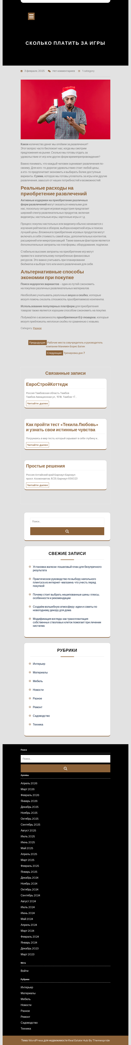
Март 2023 (27, 954)
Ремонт (37, 707)
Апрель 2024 (29, 925)
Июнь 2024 (28, 913)
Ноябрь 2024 (29, 883)
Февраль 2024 (30, 936)
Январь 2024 (29, 942)
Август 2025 (28, 830)
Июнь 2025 (28, 842)
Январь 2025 (29, 871)
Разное (37, 328)
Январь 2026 (29, 801)
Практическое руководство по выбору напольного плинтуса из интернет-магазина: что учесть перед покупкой (64, 582)
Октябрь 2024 (29, 889)
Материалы (40, 672)
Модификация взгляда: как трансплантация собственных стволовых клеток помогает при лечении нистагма (67, 622)
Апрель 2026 (29, 783)
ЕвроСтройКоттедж (47, 384)
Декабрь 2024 (29, 877)
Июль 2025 (28, 836)
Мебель (38, 681)
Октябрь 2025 (30, 818)
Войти (24, 970)
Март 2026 (28, 789)
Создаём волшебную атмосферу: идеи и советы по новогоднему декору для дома (65, 608)
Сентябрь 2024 (30, 895)
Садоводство (41, 715)
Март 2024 (27, 930)
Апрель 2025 (29, 854)
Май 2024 (27, 919)
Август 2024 (28, 901)
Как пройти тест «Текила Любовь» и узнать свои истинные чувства (62, 427)
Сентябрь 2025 (30, 824)
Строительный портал (65, 8)
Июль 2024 (28, 907)
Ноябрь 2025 (29, 812)
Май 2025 (27, 848)
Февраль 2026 (30, 795)
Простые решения (45, 466)
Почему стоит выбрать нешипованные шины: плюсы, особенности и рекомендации (66, 596)
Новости (38, 689)
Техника (38, 724)
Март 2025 (27, 860)
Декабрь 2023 (30, 948)
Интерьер (39, 663)
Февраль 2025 (30, 866)
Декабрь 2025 (30, 807)
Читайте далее (37, 403)
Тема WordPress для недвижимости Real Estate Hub (54, 1040)
